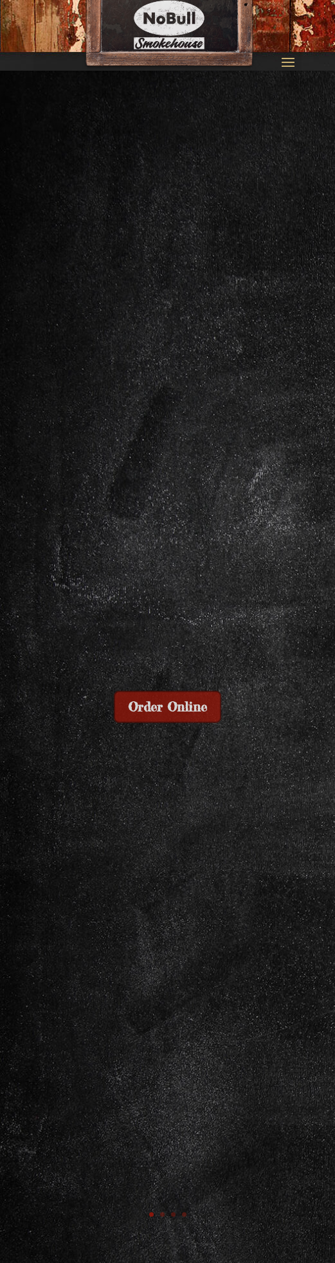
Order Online (167, 709)
